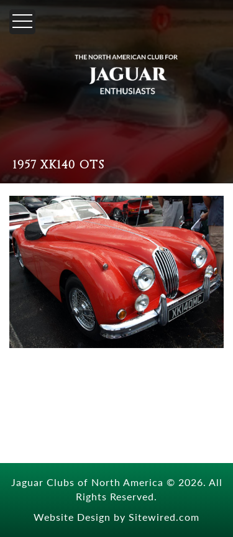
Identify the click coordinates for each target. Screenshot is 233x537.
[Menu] (22, 21)
